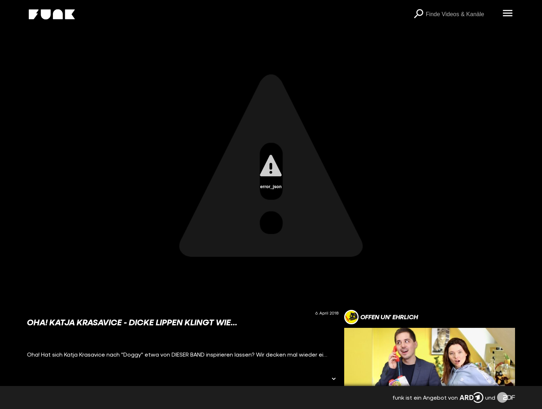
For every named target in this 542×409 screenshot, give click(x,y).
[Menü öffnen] (508, 13)
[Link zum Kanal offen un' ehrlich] (381, 317)
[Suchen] (418, 14)
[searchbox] (462, 14)
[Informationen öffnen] (333, 379)
